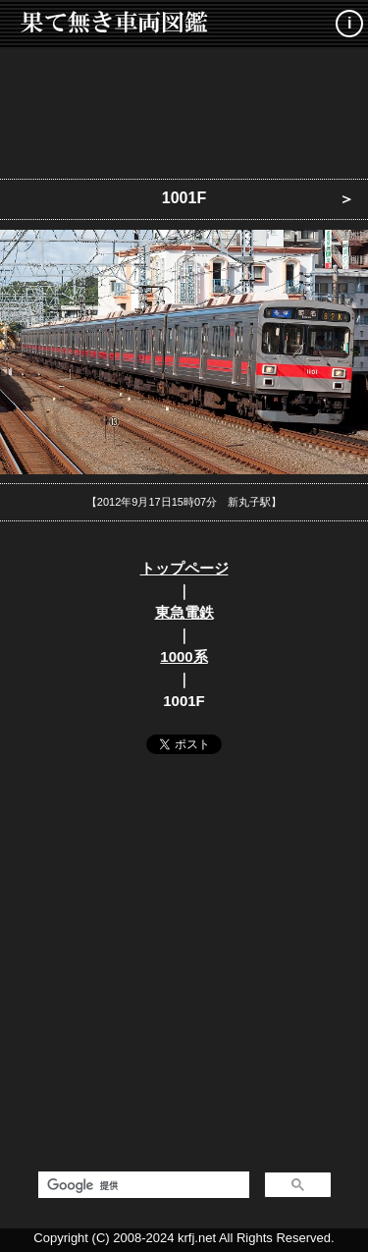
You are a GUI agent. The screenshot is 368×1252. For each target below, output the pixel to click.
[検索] (142, 1185)
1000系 (183, 656)
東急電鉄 (184, 612)
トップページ (184, 568)
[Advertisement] (184, 108)
